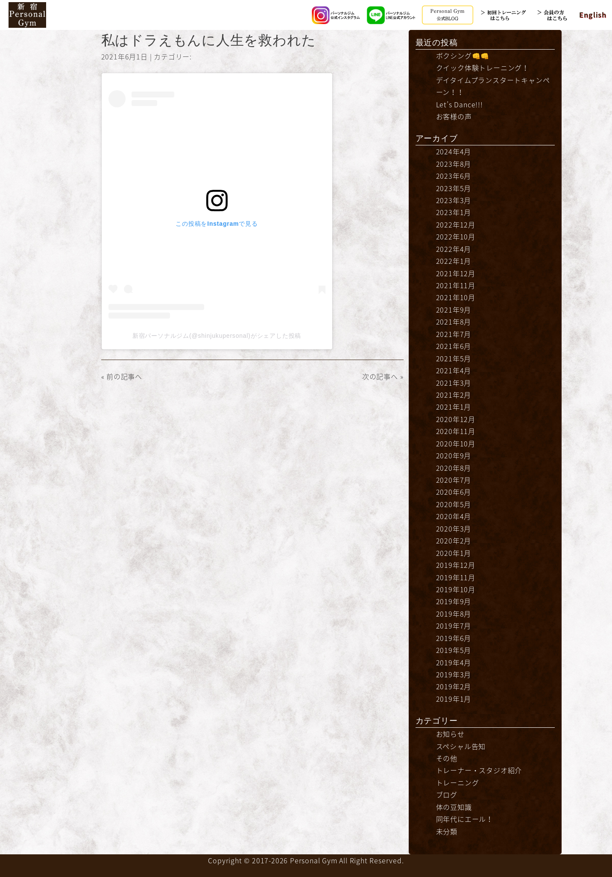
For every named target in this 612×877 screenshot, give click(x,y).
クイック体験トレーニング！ (482, 67)
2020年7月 (453, 480)
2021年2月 (453, 395)
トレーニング (457, 782)
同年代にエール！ (464, 819)
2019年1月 (453, 699)
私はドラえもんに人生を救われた (208, 40)
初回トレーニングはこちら (503, 15)
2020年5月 (453, 504)
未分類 (446, 831)
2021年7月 (453, 334)
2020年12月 (455, 419)
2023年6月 (453, 176)
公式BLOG (447, 15)
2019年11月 (455, 577)
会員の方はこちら (558, 15)
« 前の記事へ (122, 376)
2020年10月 (455, 443)
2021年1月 (453, 407)
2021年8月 (453, 321)
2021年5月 (453, 358)
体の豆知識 (454, 807)
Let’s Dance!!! (459, 104)
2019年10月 (455, 589)
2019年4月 (453, 662)
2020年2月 (453, 540)
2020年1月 (453, 553)
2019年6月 (453, 638)
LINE (392, 15)
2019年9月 (453, 601)
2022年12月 (455, 224)
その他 (446, 758)
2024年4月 (453, 151)
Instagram (336, 15)
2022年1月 (453, 261)
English (592, 14)
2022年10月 (455, 236)
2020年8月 (453, 468)
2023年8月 (453, 164)
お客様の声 (454, 116)
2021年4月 (453, 370)
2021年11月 (455, 285)
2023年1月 (453, 212)
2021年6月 (453, 346)
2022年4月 (453, 249)
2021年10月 (455, 297)
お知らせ (450, 734)
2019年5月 (453, 650)
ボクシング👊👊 (463, 55)
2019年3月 (453, 674)
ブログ (446, 794)
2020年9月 (453, 455)
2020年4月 (453, 516)
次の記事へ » (383, 376)
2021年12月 (455, 273)
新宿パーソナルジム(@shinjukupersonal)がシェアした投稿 (216, 335)
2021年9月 (453, 309)
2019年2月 (453, 686)
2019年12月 (455, 565)
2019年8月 (453, 613)
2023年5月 (453, 188)
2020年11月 (455, 431)
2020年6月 (453, 492)
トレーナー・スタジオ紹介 (479, 770)
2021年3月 (453, 383)
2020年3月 (453, 528)
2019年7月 (453, 625)
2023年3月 (453, 200)
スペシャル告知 (461, 746)
